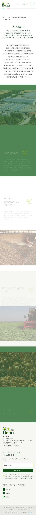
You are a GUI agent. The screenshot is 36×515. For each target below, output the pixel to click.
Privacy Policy (7, 512)
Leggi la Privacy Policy (26, 478)
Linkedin (6, 497)
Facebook (7, 489)
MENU (24, 4)
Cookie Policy (15, 512)
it (17, 4)
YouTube (6, 493)
